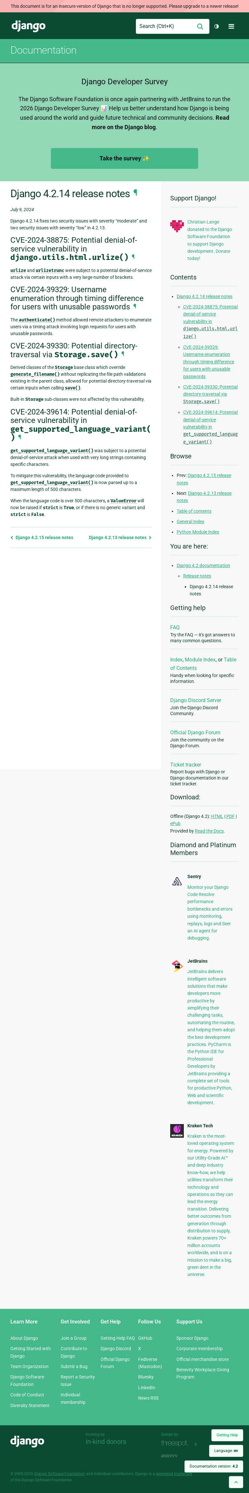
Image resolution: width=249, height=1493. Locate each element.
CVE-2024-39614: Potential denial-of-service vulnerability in (210, 427)
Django (28, 26)
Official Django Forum (195, 732)
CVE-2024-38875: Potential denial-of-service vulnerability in (210, 321)
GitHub (145, 1338)
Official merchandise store (202, 1359)
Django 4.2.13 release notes (120, 537)
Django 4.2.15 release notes (41, 537)
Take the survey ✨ (124, 158)
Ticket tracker (185, 765)
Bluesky (146, 1376)
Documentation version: (214, 1466)
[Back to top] (236, 1482)
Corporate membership (199, 1348)
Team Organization (29, 1366)
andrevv (176, 1455)
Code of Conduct (27, 1394)
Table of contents (194, 511)
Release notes (197, 575)
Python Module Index (198, 532)
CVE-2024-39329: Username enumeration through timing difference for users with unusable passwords (208, 362)
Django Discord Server (195, 700)
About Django (24, 1338)
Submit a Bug (74, 1366)
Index (176, 660)
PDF (230, 816)
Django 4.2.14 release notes (204, 296)
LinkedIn (146, 1387)
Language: (226, 1450)
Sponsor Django (192, 1338)
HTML (217, 816)
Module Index (200, 660)
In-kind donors (106, 1441)
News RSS (148, 1398)
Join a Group (74, 1338)
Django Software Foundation (59, 1474)
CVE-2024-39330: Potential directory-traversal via (210, 394)
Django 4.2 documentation (203, 565)
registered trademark (174, 1474)
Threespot (176, 1443)
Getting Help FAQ (118, 1338)
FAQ (175, 627)
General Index (190, 521)
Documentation (43, 50)
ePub (175, 823)
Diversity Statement (30, 1405)
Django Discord (116, 1348)
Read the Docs (209, 831)
